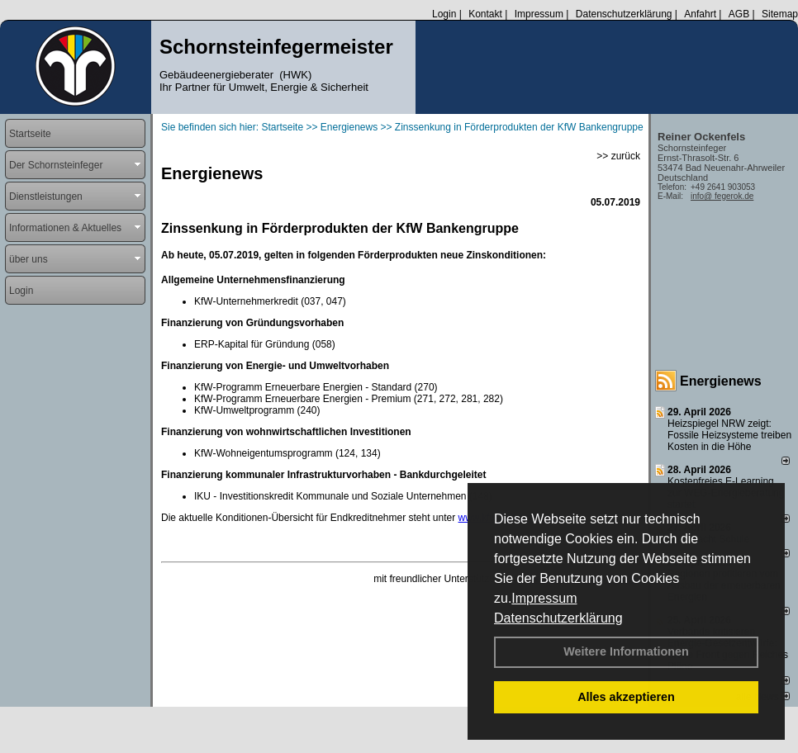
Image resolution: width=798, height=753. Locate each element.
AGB (739, 14)
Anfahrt (700, 14)
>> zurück (618, 156)
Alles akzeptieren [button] (626, 696)
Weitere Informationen (626, 651)
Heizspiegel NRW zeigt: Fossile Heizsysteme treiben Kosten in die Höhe (729, 435)
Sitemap (780, 14)
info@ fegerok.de (722, 196)
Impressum (544, 598)
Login (444, 14)
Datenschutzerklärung (558, 618)
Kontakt (485, 14)
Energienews (721, 381)
